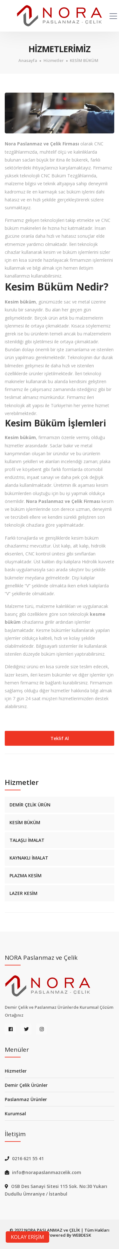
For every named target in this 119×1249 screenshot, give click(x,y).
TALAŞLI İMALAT (27, 840)
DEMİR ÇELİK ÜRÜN (30, 805)
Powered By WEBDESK (69, 1235)
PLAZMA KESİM (26, 875)
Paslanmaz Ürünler (26, 1099)
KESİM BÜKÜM (84, 60)
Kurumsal (15, 1114)
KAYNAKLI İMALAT (29, 858)
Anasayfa (27, 60)
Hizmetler (53, 60)
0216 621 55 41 (28, 1158)
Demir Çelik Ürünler (26, 1085)
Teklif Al (59, 738)
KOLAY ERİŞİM (27, 1237)
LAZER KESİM (23, 893)
